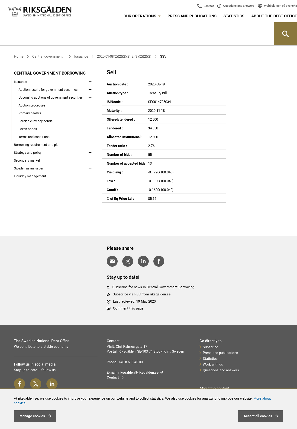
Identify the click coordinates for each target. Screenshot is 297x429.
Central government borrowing (50, 73)
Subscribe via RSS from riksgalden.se (142, 294)
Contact (208, 6)
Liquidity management (30, 176)
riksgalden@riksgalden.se (138, 372)
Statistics (233, 16)
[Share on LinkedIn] (143, 261)
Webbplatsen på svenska (280, 5)
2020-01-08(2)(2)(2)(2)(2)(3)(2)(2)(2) (124, 56)
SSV (163, 56)
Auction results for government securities (48, 89)
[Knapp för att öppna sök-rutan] (285, 33)
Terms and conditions (34, 137)
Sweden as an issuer (28, 168)
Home (18, 56)
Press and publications (192, 16)
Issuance (81, 56)
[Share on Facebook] (158, 261)
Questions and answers (239, 5)
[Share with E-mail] (112, 261)
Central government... (48, 56)
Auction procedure (32, 105)
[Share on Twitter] (127, 261)
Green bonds (28, 129)
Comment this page (128, 308)
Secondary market (27, 160)
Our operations (142, 16)
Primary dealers (30, 113)
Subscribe (210, 347)
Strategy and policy (28, 152)
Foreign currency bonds (35, 121)
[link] (39, 11)
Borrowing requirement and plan (37, 145)
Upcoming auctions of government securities (51, 97)
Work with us (213, 364)
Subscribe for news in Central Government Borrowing (153, 287)
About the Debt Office (274, 16)
